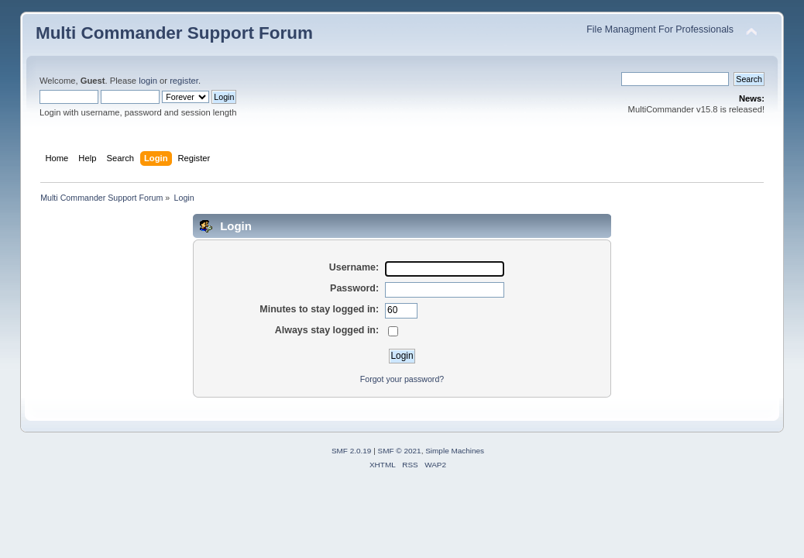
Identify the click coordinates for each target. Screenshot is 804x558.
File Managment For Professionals (660, 29)
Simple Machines (454, 450)
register (184, 80)
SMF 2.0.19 (352, 450)
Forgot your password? (402, 379)
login (148, 80)
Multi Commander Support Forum (174, 33)
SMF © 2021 (399, 450)
